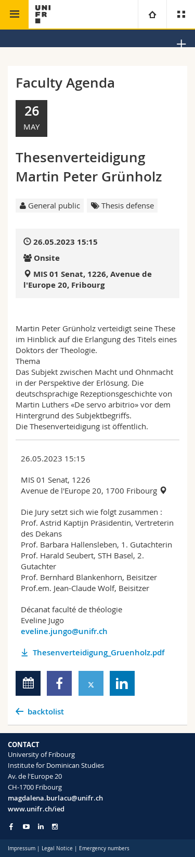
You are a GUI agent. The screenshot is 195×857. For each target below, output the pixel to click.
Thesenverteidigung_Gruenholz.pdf (98, 652)
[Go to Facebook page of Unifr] (11, 826)
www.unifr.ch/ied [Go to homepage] (36, 808)
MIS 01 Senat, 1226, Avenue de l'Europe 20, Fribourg (87, 279)
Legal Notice (57, 848)
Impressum (21, 848)
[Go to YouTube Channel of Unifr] (26, 826)
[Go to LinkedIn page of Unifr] (41, 826)
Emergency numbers (104, 848)
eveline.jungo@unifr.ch (64, 631)
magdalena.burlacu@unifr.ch (55, 798)
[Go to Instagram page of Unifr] (55, 826)
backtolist (46, 711)
